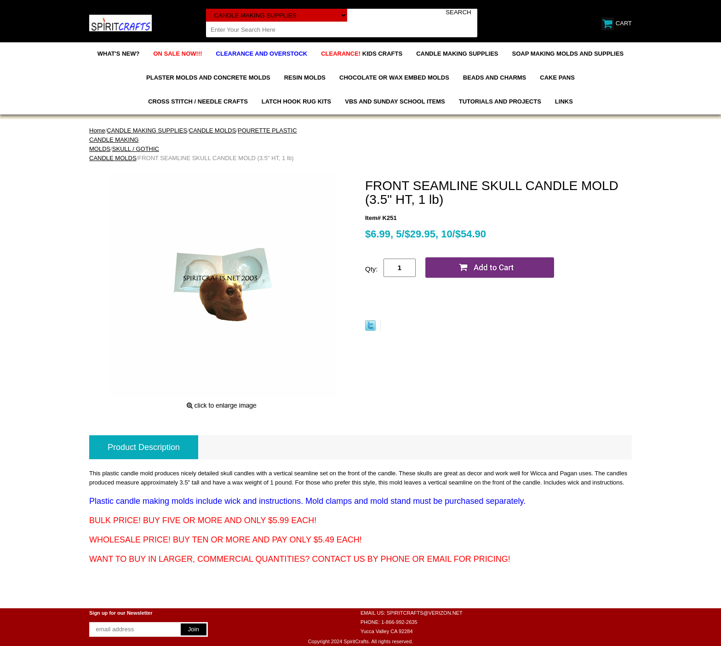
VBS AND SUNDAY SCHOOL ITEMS (395, 101)
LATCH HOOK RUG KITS (296, 101)
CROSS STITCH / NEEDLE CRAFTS (198, 101)
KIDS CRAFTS (361, 53)
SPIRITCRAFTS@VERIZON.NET (425, 613)
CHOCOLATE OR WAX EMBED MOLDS (394, 77)
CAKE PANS (557, 77)
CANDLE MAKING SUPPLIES (457, 53)
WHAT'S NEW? (118, 53)
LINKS (564, 101)
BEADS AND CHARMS (494, 77)
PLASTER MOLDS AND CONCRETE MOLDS (208, 77)
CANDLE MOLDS (212, 130)
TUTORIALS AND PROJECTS (500, 101)
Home (97, 130)
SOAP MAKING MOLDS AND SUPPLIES (568, 53)
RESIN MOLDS (305, 77)
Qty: (371, 269)
